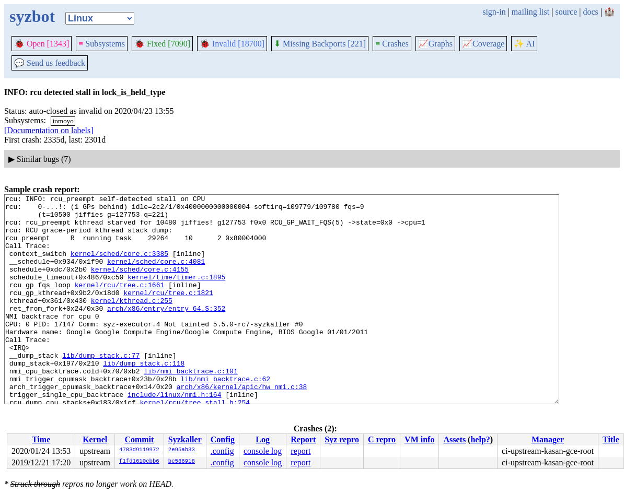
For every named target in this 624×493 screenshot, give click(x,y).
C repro (382, 439)
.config (222, 451)
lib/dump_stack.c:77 (101, 388)
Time (41, 439)
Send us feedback (49, 62)
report (300, 451)
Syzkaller (185, 439)
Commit (139, 439)
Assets (454, 439)
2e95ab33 (181, 450)
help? (480, 439)
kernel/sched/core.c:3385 (119, 266)
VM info (419, 439)
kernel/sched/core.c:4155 (140, 284)
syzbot (32, 16)
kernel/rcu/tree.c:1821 (168, 313)
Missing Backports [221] (320, 43)
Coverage (483, 43)
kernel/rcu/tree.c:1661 (120, 303)
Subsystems (101, 43)
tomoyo (63, 121)
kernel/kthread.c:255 (131, 322)
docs (590, 11)
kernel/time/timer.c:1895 (176, 294)
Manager (547, 439)
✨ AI (524, 43)
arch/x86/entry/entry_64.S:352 (166, 331)
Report (303, 439)
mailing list (530, 11)
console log (263, 451)
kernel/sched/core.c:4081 (156, 275)
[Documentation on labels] (49, 130)
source (566, 11)
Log (263, 439)
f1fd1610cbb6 (139, 461)
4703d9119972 (139, 450)
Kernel (95, 439)
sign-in (493, 11)
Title (611, 439)
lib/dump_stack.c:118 (143, 397)
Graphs (435, 43)
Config (223, 439)
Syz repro (342, 439)
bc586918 (181, 461)
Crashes (392, 43)
